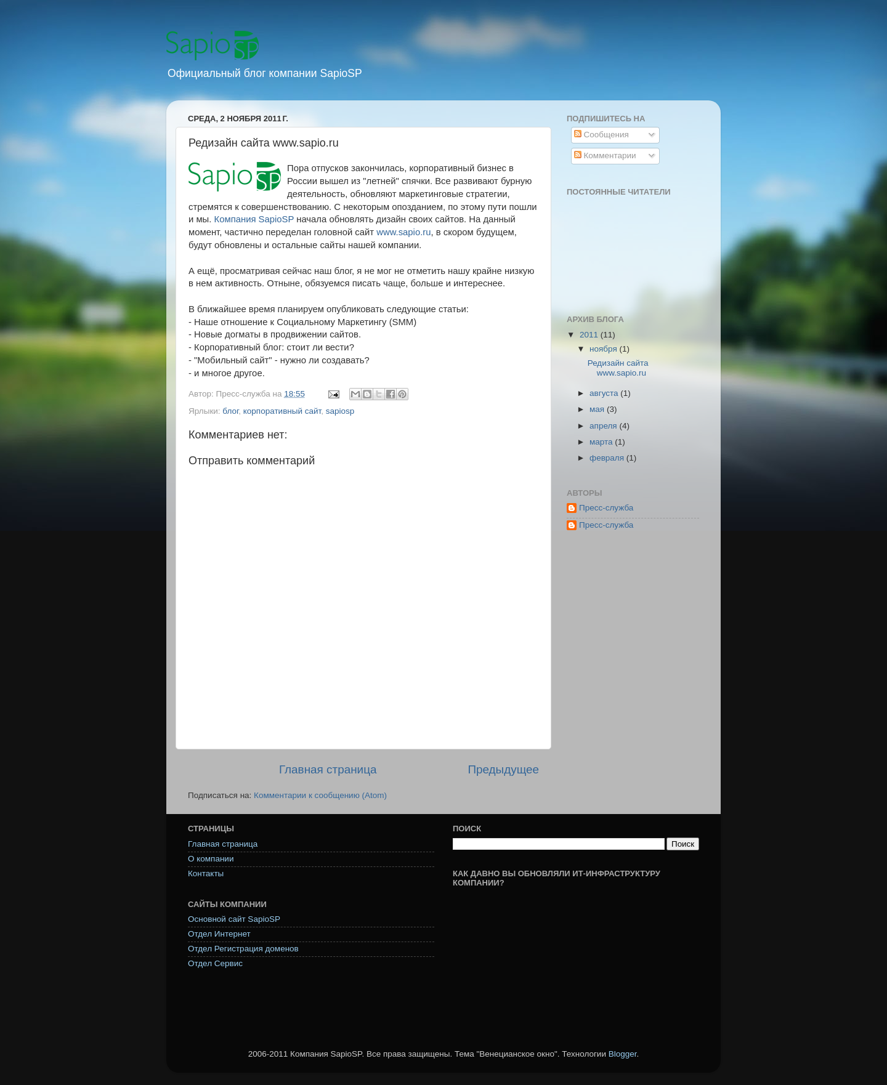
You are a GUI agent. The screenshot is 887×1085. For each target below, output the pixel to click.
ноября (604, 348)
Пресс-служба (606, 507)
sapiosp (340, 411)
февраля (607, 457)
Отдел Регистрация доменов (243, 948)
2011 (590, 334)
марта (602, 441)
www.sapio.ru (403, 232)
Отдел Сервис (215, 963)
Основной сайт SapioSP (234, 919)
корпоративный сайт (282, 411)
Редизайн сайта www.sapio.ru (618, 367)
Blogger (623, 1054)
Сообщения (601, 134)
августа (604, 393)
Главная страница (328, 769)
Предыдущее (503, 769)
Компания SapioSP (254, 219)
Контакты (206, 873)
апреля (604, 425)
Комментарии (605, 155)
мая (598, 409)
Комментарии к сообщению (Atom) (320, 795)
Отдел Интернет (219, 933)
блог (230, 411)
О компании (210, 858)
